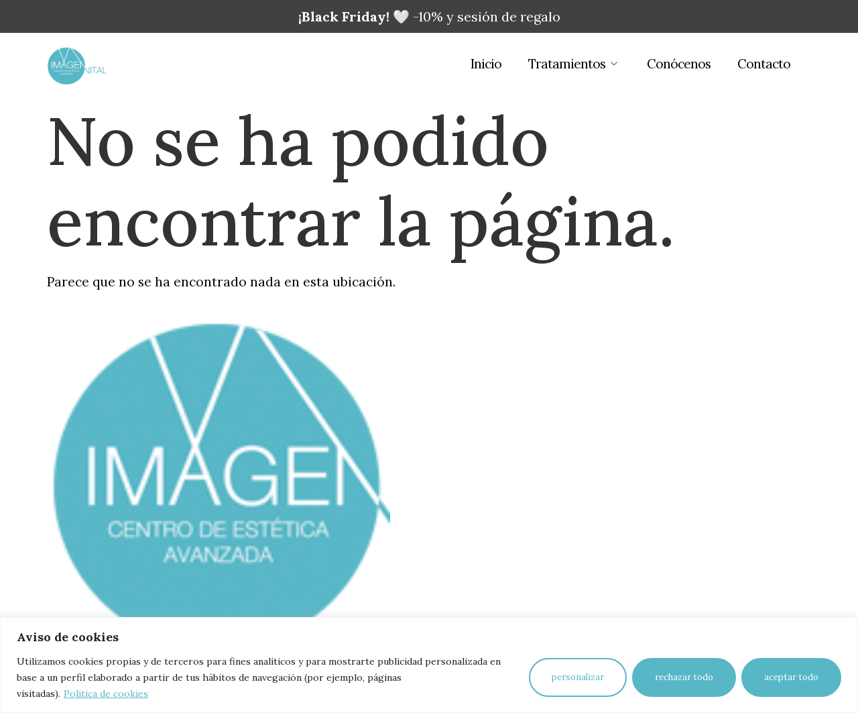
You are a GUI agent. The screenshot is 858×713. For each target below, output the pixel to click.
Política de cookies (106, 694)
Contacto (763, 64)
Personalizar (578, 677)
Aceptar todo (791, 677)
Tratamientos (574, 64)
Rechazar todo (684, 677)
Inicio (486, 64)
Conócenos (679, 64)
